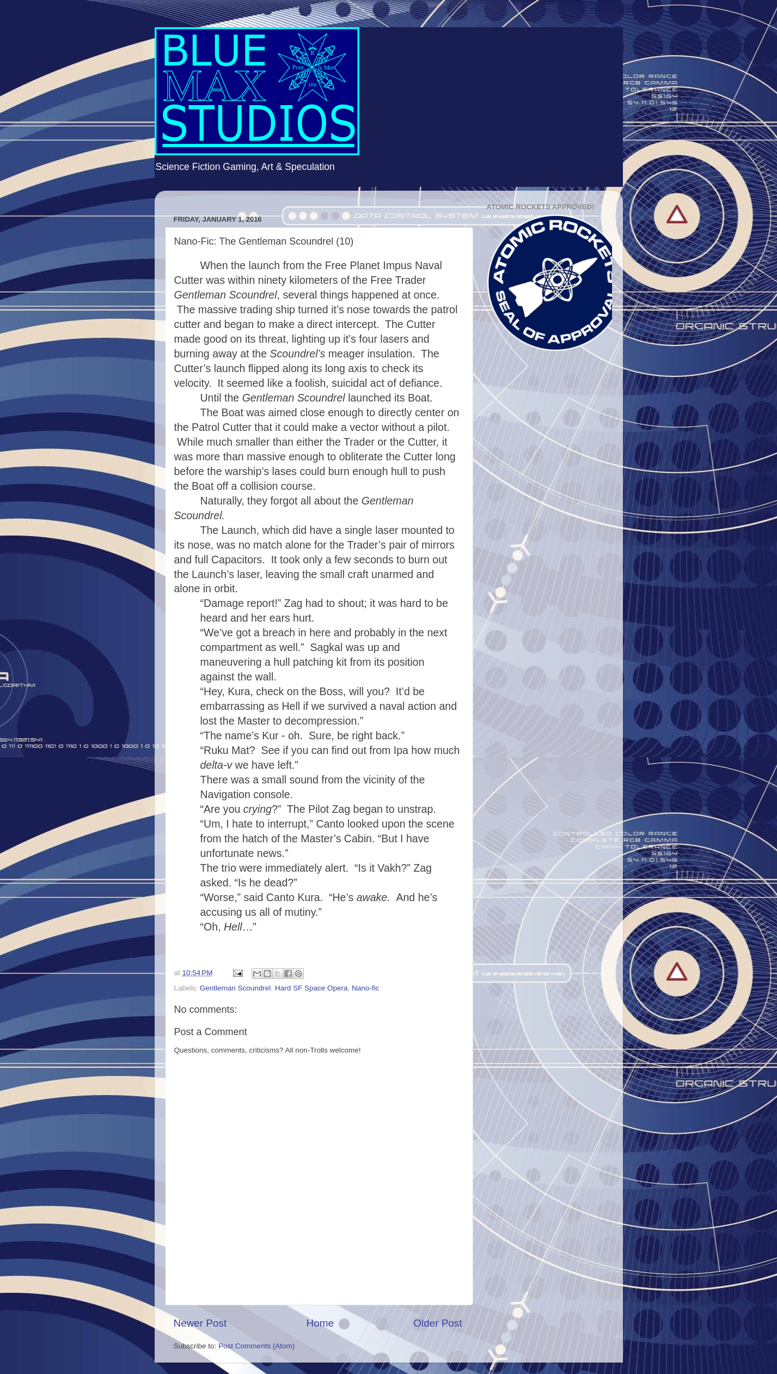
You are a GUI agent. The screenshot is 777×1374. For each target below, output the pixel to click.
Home (320, 1323)
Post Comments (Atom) (256, 1346)
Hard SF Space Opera (311, 988)
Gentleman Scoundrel (235, 988)
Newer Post (200, 1323)
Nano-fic (365, 988)
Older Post (437, 1323)
